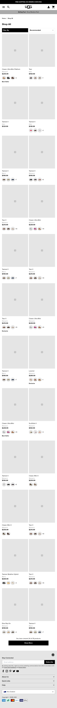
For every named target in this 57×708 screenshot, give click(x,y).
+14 (43, 229)
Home (4, 18)
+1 (42, 78)
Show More (28, 643)
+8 (43, 180)
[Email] (23, 662)
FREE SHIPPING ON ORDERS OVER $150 (28, 2)
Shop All (10, 18)
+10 (16, 229)
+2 (16, 78)
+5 (43, 432)
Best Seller (5, 82)
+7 (16, 180)
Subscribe (49, 662)
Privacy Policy (22, 667)
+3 (43, 130)
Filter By (6, 30)
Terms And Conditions (10, 667)
